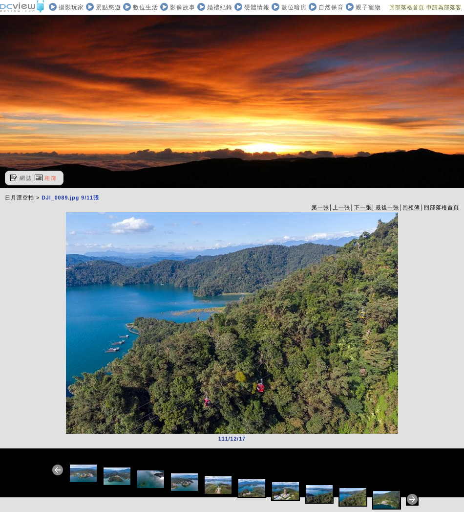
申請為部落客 (444, 7)
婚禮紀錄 (219, 7)
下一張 (363, 207)
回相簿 (411, 207)
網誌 (26, 178)
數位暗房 (294, 7)
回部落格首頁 (406, 7)
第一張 (320, 207)
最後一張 (387, 207)
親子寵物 (368, 7)
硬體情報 (257, 7)
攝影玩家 (71, 7)
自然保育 (331, 7)
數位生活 (145, 7)
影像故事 (182, 7)
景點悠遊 (108, 7)
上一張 (341, 207)
